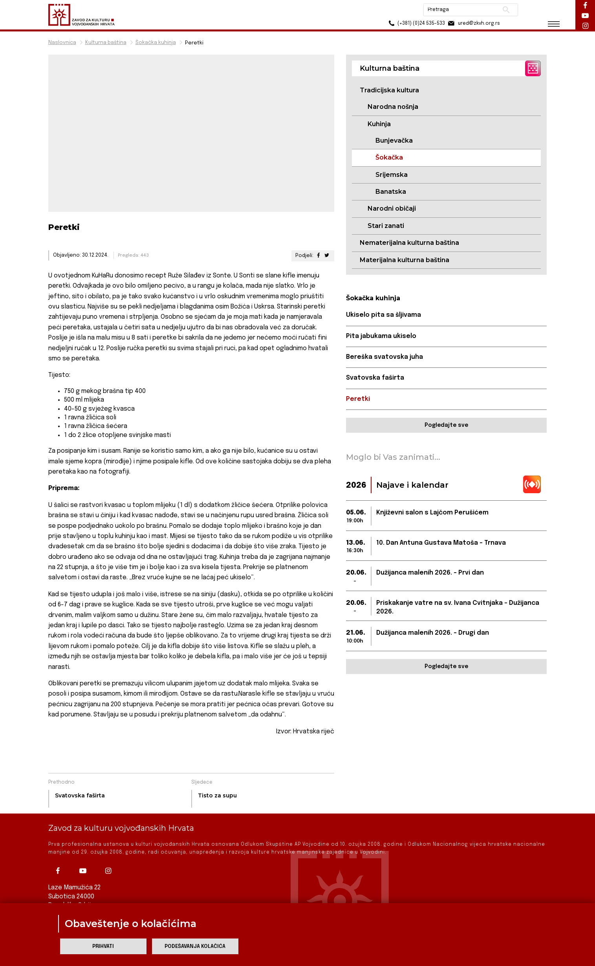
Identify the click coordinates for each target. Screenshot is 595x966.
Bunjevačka (394, 140)
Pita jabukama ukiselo (381, 336)
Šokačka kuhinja (155, 42)
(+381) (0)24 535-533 (415, 23)
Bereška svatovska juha (384, 357)
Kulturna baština (105, 42)
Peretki (358, 399)
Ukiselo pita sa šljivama (383, 315)
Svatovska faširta (375, 378)
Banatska (390, 191)
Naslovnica (62, 42)
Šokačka (389, 157)
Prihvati (103, 946)
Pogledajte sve (446, 425)
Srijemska (391, 174)
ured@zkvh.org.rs (473, 23)
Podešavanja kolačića (195, 946)
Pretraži (506, 9)
